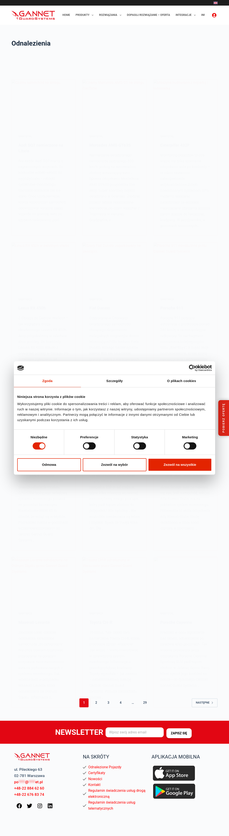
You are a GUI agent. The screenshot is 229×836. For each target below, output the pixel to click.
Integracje (186, 15)
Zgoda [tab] (47, 381)
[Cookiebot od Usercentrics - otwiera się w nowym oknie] (192, 368)
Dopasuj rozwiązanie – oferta (148, 15)
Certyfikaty (96, 772)
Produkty (85, 15)
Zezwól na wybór (114, 464)
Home (66, 15)
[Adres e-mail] (135, 732)
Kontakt (94, 784)
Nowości (95, 778)
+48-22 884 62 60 (29, 788)
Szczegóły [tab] (114, 381)
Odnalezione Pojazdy (104, 767)
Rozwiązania (111, 15)
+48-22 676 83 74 (29, 794)
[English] (216, 3)
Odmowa (49, 464)
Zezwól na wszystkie (180, 464)
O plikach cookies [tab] (181, 381)
